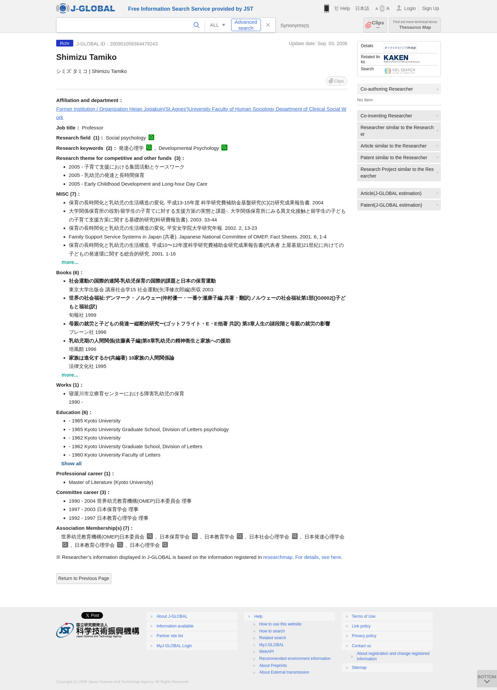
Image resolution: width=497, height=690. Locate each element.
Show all (71, 463)
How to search (272, 631)
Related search (272, 637)
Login (410, 8)
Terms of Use (364, 616)
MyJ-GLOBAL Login (174, 646)
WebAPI (266, 651)
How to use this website (280, 624)
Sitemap (359, 667)
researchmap (278, 557)
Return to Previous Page (83, 578)
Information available (175, 626)
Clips (378, 25)
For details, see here (318, 557)
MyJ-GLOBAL (271, 645)
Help (345, 8)
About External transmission (284, 672)
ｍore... (69, 262)
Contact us (361, 646)
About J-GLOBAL (172, 616)
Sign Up (430, 8)
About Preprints (273, 665)
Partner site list (170, 635)
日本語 (362, 8)
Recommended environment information (294, 658)
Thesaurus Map (415, 25)
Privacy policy (364, 635)
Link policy (361, 626)
